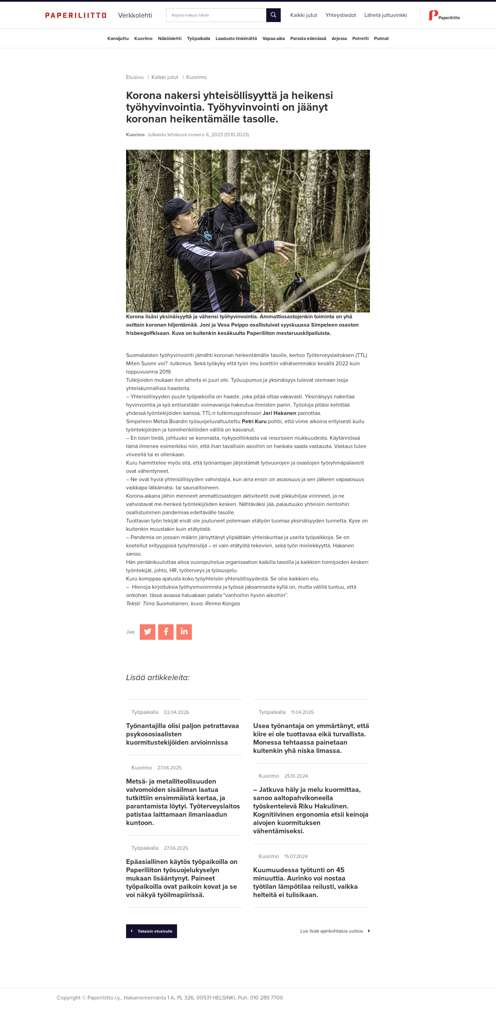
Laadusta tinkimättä (236, 38)
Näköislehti (170, 38)
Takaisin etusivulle (152, 931)
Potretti (360, 38)
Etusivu (135, 77)
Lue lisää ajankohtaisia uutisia (335, 931)
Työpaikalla (198, 38)
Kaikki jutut (165, 77)
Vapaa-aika (273, 38)
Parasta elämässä (308, 38)
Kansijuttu (118, 38)
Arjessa (339, 38)
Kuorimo (143, 38)
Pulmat (381, 38)
